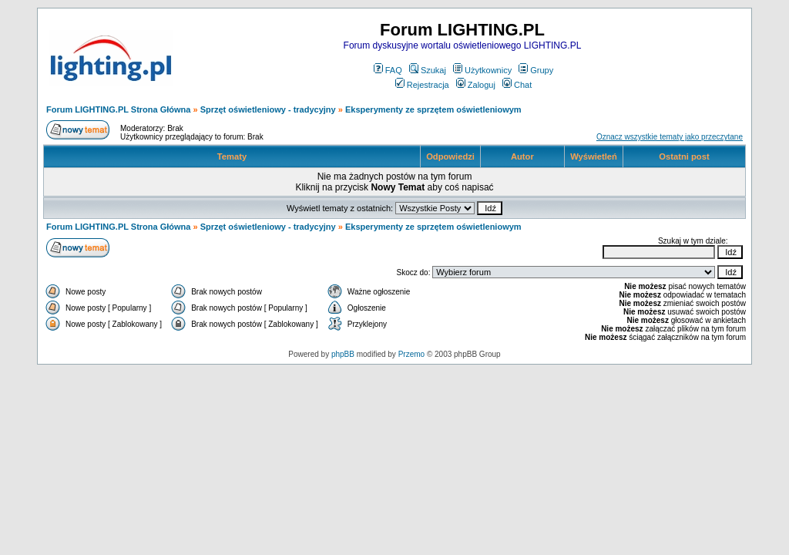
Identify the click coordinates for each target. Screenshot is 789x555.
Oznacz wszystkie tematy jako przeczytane (669, 137)
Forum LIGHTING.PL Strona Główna (118, 109)
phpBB (342, 354)
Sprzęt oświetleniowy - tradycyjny (268, 109)
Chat (517, 84)
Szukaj (427, 70)
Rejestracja (422, 84)
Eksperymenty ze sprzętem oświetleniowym (433, 109)
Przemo (411, 354)
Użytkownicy (482, 70)
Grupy (536, 70)
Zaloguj (475, 84)
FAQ (388, 70)
